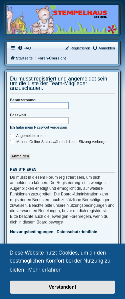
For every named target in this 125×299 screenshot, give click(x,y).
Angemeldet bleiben (29, 136)
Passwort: (19, 115)
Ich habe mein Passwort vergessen (38, 127)
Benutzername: (23, 100)
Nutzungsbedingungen (31, 232)
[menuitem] (24, 48)
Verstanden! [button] (62, 287)
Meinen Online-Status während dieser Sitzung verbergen (59, 142)
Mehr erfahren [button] (45, 270)
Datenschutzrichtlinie (77, 232)
